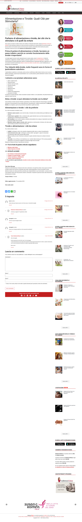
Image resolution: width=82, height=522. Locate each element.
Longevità (54, 12)
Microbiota (48, 12)
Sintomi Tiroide (17, 15)
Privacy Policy (21, 516)
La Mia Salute (16, 12)
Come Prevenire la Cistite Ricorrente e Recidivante (69, 125)
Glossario (58, 516)
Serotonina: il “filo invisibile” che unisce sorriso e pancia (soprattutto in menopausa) (69, 111)
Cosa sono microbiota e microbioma (62, 281)
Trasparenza (47, 516)
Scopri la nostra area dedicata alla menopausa (64, 173)
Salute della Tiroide (11, 15)
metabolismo (40, 58)
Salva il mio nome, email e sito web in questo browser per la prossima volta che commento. (26, 283)
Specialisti (32, 12)
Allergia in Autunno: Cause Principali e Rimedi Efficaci (69, 353)
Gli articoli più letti (61, 78)
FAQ (63, 12)
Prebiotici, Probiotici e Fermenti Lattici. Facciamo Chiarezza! (69, 286)
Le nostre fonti (37, 516)
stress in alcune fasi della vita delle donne (30, 62)
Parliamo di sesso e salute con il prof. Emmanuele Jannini (69, 368)
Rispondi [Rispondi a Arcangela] (10, 222)
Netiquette (43, 516)
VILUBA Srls (45, 515)
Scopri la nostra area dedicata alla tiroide (64, 227)
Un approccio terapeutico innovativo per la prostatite (69, 339)
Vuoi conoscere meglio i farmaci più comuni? (65, 334)
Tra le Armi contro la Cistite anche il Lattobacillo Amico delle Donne (69, 314)
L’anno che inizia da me (68, 81)
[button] (65, 166)
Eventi (59, 12)
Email (6, 278)
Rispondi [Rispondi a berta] (10, 205)
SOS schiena (66, 205)
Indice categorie (53, 516)
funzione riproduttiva (39, 59)
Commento (8, 257)
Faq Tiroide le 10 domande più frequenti (17, 153)
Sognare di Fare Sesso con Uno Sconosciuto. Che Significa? (69, 392)
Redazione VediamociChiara (16, 209)
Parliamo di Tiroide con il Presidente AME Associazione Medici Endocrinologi (69, 247)
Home (6, 15)
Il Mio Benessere (9, 12)
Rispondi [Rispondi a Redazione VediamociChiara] (12, 213)
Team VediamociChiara (15, 236)
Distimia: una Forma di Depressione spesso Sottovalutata (68, 97)
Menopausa (38, 12)
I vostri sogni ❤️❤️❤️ (61, 387)
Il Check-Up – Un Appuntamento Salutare (68, 260)
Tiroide (43, 12)
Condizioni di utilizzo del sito (29, 516)
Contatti (62, 516)
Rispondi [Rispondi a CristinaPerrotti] (12, 247)
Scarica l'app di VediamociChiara (65, 68)
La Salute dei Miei (24, 12)
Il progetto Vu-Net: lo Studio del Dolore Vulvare (69, 139)
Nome (7, 273)
